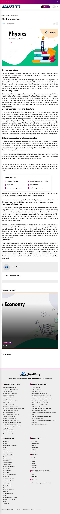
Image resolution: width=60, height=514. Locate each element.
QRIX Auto (34, 445)
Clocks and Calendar (7, 453)
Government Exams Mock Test (10, 401)
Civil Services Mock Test (8, 395)
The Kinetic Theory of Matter (14, 188)
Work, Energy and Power (36, 188)
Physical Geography (7, 485)
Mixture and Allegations (8, 480)
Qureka (33, 463)
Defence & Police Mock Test (9, 387)
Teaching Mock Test (7, 391)
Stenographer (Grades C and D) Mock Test (41, 395)
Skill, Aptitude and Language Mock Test (12, 426)
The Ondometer (34, 184)
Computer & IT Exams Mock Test (10, 406)
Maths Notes (6, 476)
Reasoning (5, 491)
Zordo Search (35, 476)
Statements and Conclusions (9, 499)
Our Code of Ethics (47, 378)
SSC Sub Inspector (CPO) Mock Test (40, 404)
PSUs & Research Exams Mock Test (11, 414)
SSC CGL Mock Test (36, 387)
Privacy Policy (12, 378)
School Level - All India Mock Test (10, 420)
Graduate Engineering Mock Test (10, 410)
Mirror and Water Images (8, 478)
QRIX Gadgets (35, 447)
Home (3, 15)
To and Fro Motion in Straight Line (39, 181)
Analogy (5, 443)
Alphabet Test (6, 441)
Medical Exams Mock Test (9, 404)
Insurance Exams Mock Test (9, 418)
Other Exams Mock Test (8, 433)
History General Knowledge (9, 466)
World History (6, 503)
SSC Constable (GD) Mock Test (39, 406)
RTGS (5, 345)
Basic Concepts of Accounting (10, 445)
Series (4, 495)
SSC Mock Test (6, 402)
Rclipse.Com (34, 449)
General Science (7, 464)
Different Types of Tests (8, 455)
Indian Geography (7, 470)
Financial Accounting (8, 458)
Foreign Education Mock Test (9, 424)
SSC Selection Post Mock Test (39, 410)
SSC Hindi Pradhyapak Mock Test (39, 393)
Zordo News (34, 441)
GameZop (34, 457)
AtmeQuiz (34, 467)
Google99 (34, 451)
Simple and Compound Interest (10, 497)
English (4, 456)
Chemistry (5, 449)
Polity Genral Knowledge (8, 489)
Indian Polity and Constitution (9, 474)
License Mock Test (7, 431)
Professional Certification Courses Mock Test (13, 408)
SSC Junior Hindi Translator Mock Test (40, 402)
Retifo (33, 474)
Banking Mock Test (7, 399)
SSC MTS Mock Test (36, 391)
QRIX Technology (35, 443)
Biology (4, 447)
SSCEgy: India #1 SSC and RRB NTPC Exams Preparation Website (25, 509)
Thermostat (10, 184)
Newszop (34, 459)
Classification (6, 451)
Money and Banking (7, 484)
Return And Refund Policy (34, 378)
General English (6, 460)
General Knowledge (7, 462)
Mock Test (5, 482)
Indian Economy (7, 342)
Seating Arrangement (8, 493)
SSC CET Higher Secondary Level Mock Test (42, 399)
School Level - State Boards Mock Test (12, 422)
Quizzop (33, 461)
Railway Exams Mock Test (9, 412)
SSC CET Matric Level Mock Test (39, 397)
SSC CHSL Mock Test (37, 389)
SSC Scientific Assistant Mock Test (40, 424)
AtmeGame (34, 465)
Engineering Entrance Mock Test (10, 389)
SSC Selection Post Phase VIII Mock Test (41, 408)
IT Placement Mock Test (8, 430)
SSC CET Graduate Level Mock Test (40, 401)
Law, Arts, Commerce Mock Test (10, 393)
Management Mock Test (8, 397)
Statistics (5, 501)
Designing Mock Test (8, 428)
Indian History (6, 472)
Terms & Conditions (22, 378)
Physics (7, 15)
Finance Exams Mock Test (9, 416)
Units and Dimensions (12, 181)
